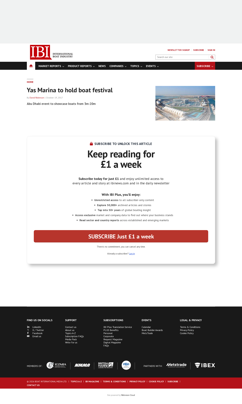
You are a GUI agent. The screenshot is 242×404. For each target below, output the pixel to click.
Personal (108, 333)
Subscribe (198, 50)
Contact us (70, 327)
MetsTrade (147, 333)
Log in (132, 253)
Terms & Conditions (190, 327)
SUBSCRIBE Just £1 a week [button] (121, 236)
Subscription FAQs (74, 336)
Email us (34, 336)
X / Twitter (35, 330)
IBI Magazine (92, 381)
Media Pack (71, 339)
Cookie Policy (187, 333)
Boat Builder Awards (152, 330)
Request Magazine (112, 339)
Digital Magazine (112, 342)
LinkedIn (34, 327)
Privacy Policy (187, 330)
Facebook (34, 333)
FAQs (106, 345)
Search (212, 57)
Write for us (71, 342)
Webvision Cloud (128, 395)
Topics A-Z (70, 333)
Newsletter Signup (179, 50)
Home (30, 81)
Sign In (211, 50)
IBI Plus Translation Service (117, 327)
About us (69, 330)
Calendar (146, 327)
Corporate (108, 336)
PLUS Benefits (111, 330)
